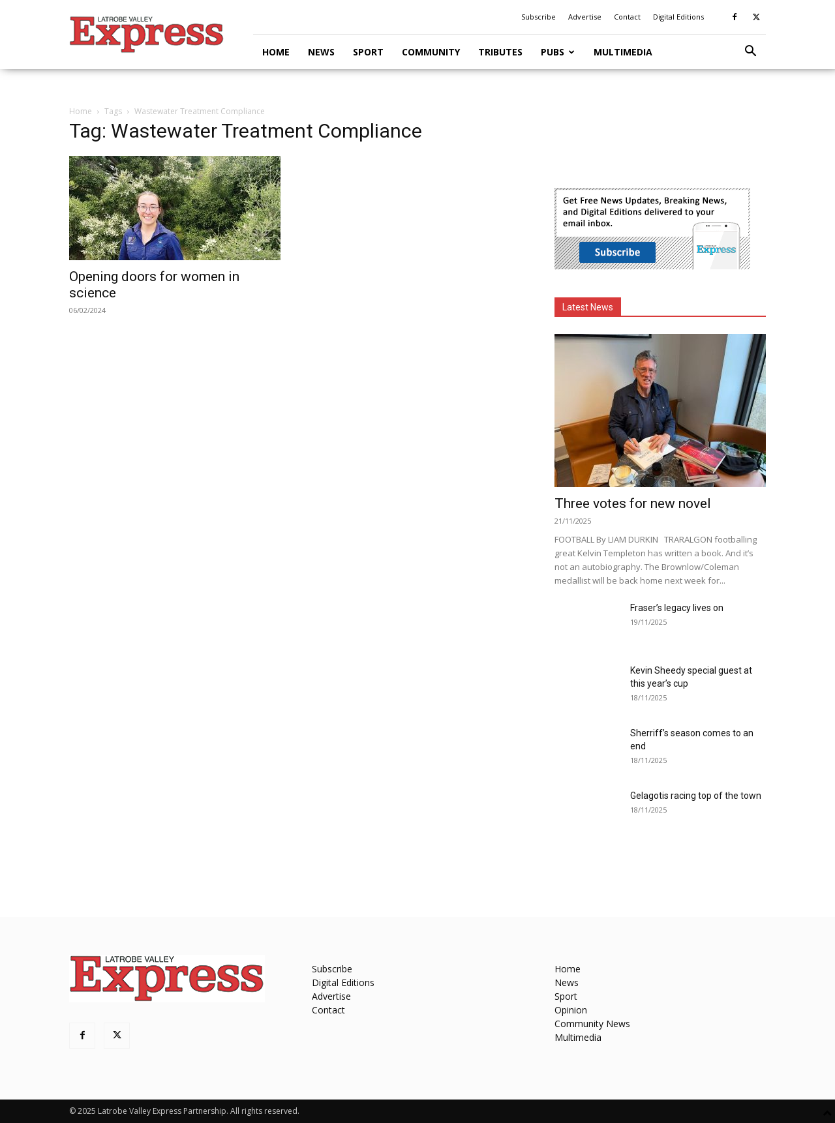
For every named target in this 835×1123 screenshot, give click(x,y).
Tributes (500, 52)
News (321, 52)
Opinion (570, 1010)
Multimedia (623, 52)
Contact (627, 17)
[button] (750, 52)
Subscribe (538, 17)
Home (276, 52)
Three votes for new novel (632, 503)
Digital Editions (678, 17)
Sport (368, 52)
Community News (592, 1023)
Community (431, 52)
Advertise (584, 17)
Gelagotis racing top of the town (695, 795)
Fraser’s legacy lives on (676, 608)
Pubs (558, 52)
